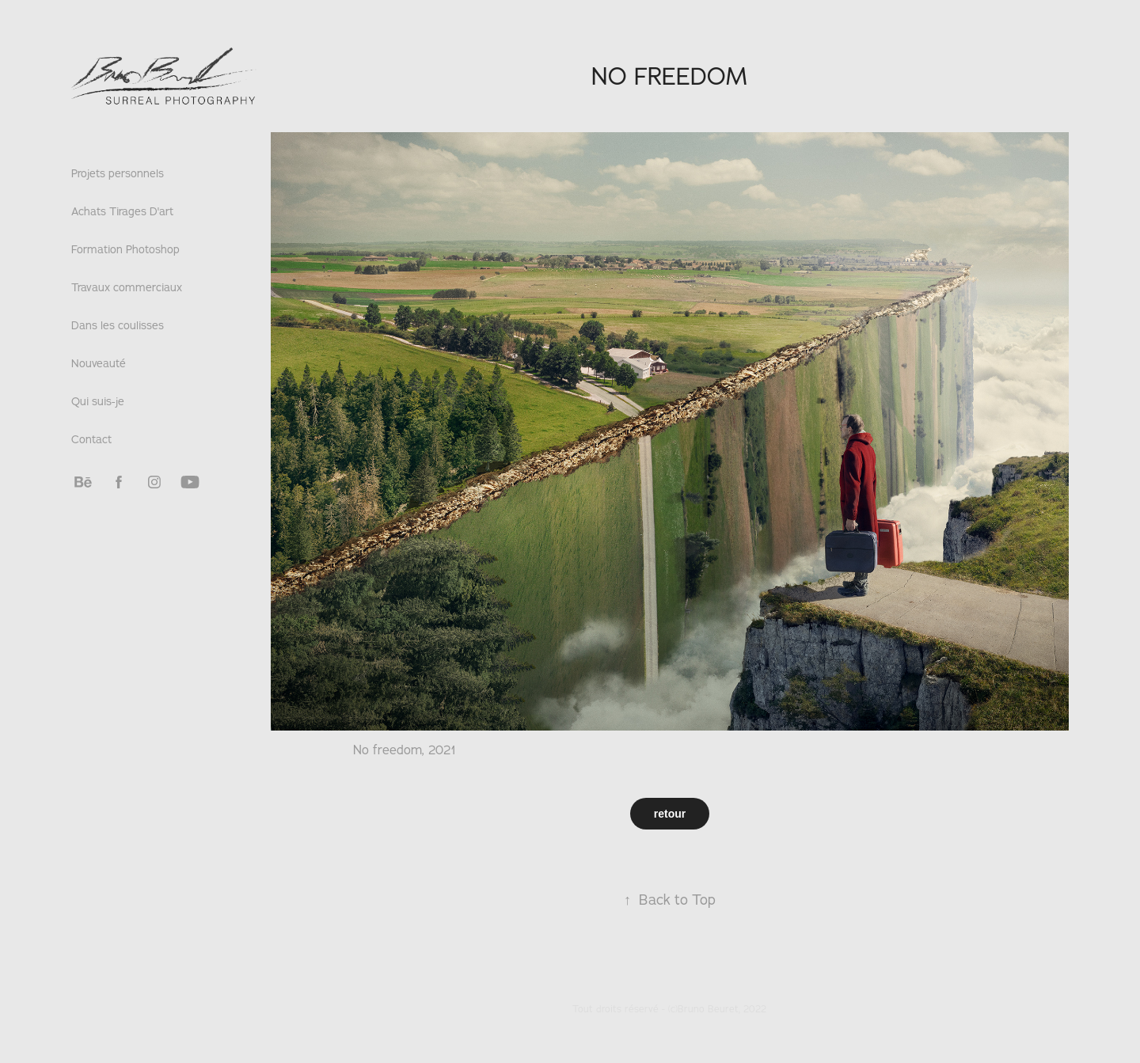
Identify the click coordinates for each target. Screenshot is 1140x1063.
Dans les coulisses (117, 325)
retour (670, 813)
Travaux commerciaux (126, 287)
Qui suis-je (97, 401)
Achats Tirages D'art (122, 211)
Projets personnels (117, 173)
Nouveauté (98, 363)
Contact (91, 439)
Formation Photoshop (125, 249)
